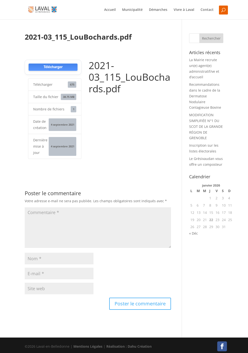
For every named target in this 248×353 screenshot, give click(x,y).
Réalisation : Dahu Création (129, 346)
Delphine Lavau (46, 45)
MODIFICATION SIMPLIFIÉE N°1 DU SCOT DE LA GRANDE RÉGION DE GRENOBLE (206, 126)
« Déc (193, 233)
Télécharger (53, 67)
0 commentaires (100, 45)
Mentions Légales (87, 346)
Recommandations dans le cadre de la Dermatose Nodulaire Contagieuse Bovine (205, 96)
